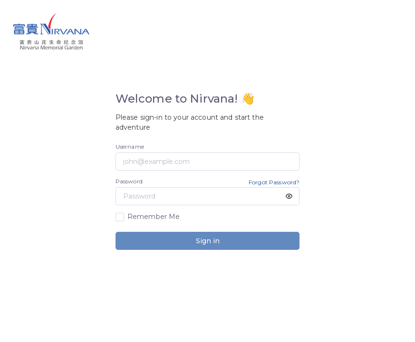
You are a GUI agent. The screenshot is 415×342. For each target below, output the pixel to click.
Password (129, 181)
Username (130, 146)
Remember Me (153, 216)
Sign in (208, 241)
